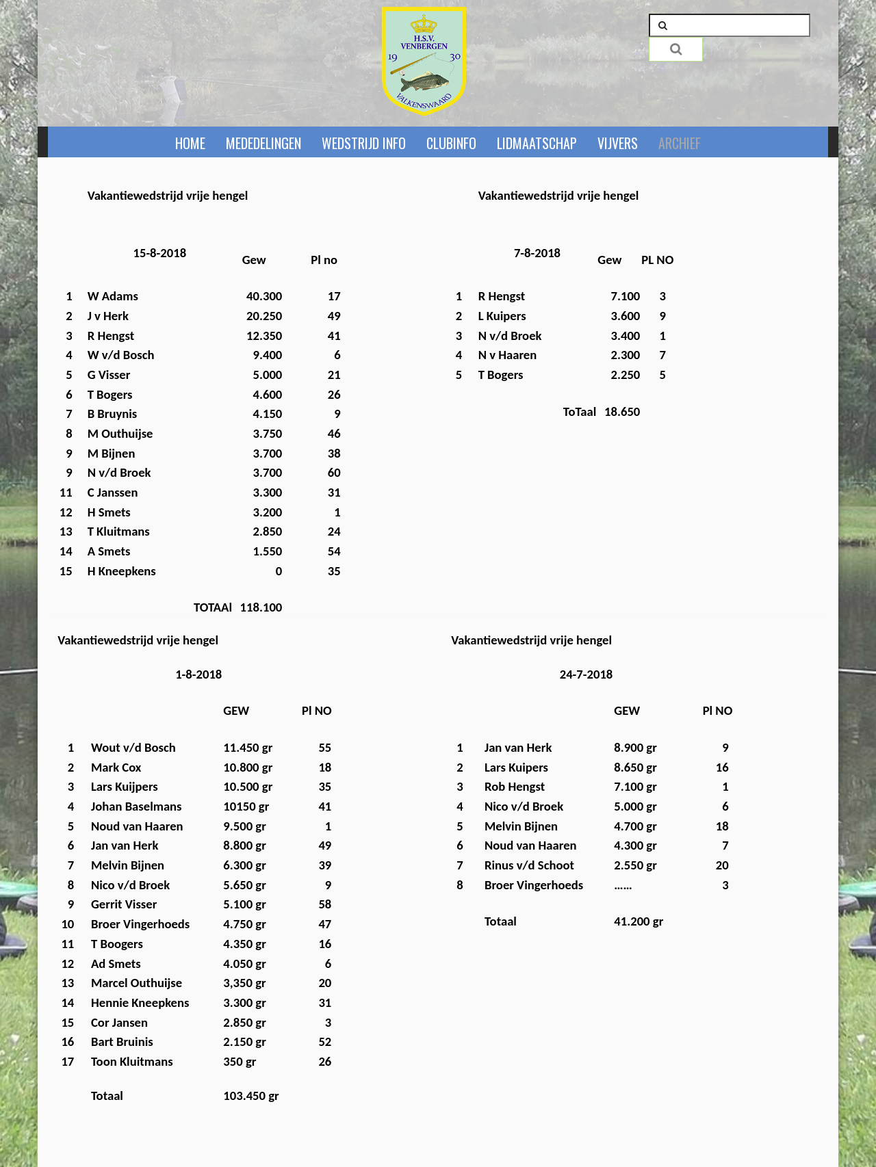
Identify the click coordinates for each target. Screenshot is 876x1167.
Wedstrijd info (364, 143)
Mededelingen (263, 143)
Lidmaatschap (537, 143)
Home (190, 143)
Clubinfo (451, 143)
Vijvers (617, 143)
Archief (679, 143)
